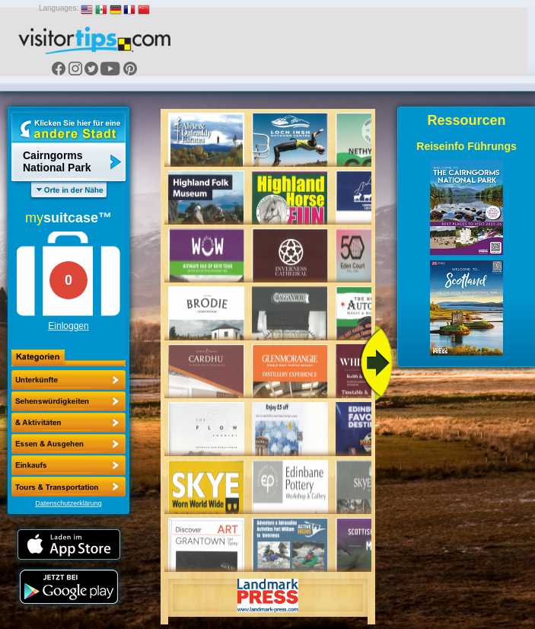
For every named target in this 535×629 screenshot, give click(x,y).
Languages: (58, 8)
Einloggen (68, 326)
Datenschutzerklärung (68, 503)
